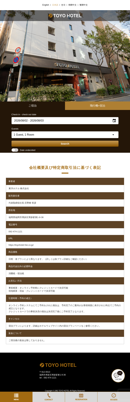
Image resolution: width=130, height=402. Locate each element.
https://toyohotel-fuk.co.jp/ (21, 245)
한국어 (64, 5)
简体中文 (73, 5)
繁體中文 (85, 5)
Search (65, 143)
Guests (15, 128)
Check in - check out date (24, 114)
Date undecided (23, 150)
